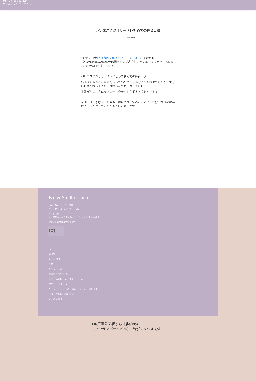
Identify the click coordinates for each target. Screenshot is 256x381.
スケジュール (190, 5)
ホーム (126, 5)
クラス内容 (171, 5)
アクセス (215, 5)
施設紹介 (230, 5)
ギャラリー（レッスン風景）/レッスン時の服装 (160, 285)
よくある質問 (143, 295)
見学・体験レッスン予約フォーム (153, 275)
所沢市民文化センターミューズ (113, 71)
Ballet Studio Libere (66, 247)
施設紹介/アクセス (145, 270)
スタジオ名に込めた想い (148, 290)
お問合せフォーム (145, 280)
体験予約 (244, 5)
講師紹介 (139, 5)
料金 (204, 5)
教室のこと (155, 5)
